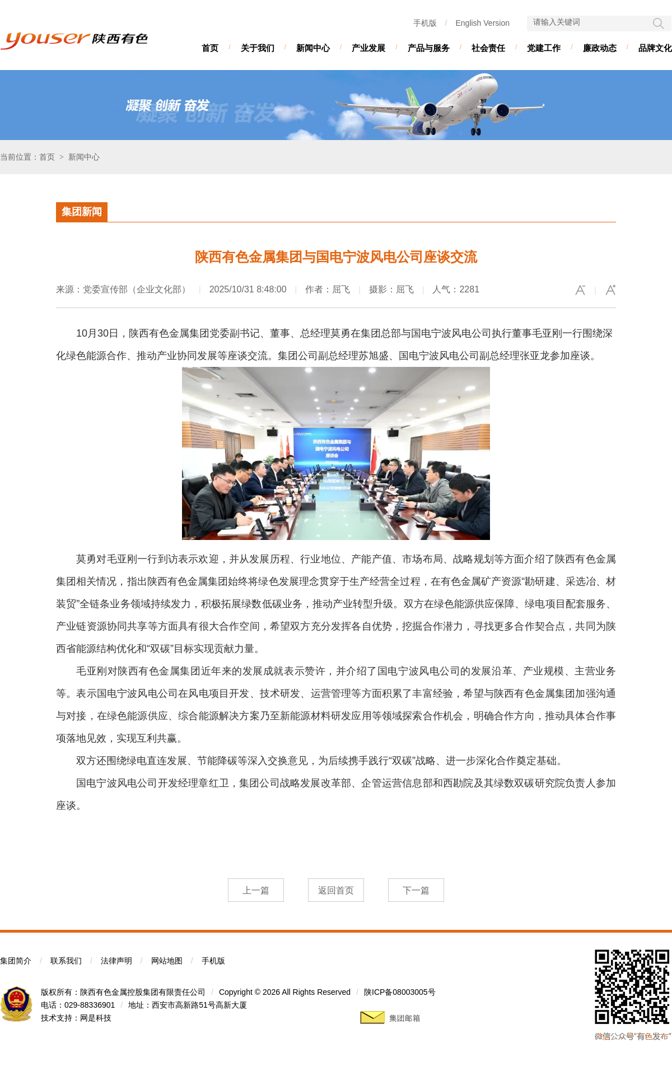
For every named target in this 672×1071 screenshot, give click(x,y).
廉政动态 (600, 48)
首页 (210, 48)
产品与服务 (429, 48)
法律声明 (116, 960)
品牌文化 (655, 48)
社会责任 (488, 48)
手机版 (425, 22)
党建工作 (544, 48)
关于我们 (257, 48)
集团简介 (15, 960)
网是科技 (95, 1017)
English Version (482, 22)
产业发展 (368, 48)
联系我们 (66, 960)
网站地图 (167, 960)
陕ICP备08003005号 (400, 992)
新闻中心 (313, 48)
